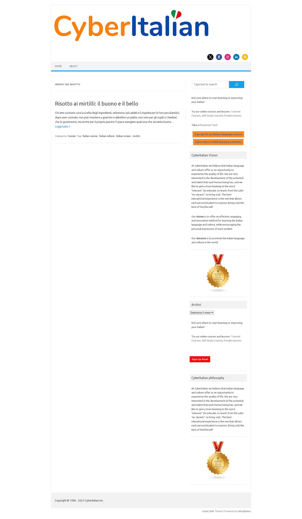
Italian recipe (123, 136)
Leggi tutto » (62, 126)
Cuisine (72, 136)
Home (58, 66)
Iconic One (208, 511)
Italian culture (106, 136)
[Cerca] (237, 84)
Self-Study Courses (212, 115)
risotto (136, 136)
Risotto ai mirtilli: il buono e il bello (96, 103)
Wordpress (244, 511)
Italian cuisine (90, 136)
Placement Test (208, 125)
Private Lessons (232, 115)
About (74, 66)
